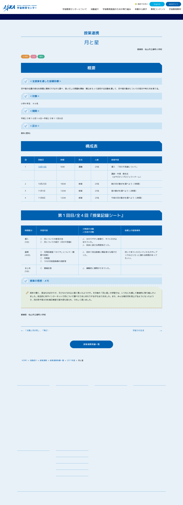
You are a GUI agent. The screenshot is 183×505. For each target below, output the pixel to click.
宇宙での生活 (138, 330)
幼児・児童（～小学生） (145, 389)
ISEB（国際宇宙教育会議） (68, 436)
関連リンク (60, 461)
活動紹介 (95, 9)
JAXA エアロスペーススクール (70, 418)
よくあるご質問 (62, 467)
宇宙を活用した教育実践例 (68, 440)
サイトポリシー (159, 495)
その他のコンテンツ (27, 476)
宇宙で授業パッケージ (67, 401)
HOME (24, 360)
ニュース (59, 448)
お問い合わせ (24, 398)
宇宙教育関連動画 (26, 467)
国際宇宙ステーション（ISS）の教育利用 (31, 471)
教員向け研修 (63, 389)
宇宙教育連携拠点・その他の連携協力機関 (34, 393)
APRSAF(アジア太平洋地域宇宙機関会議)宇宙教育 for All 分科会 (73, 431)
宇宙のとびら (24, 460)
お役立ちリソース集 (27, 464)
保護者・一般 (140, 398)
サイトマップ (145, 495)
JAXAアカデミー (64, 414)
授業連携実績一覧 (91, 344)
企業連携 (100, 398)
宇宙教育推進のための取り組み (117, 9)
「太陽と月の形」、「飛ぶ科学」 (37, 330)
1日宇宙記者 (63, 427)
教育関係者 (139, 402)
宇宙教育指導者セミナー (67, 411)
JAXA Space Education (28, 480)
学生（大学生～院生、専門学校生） (149, 395)
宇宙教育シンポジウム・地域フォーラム (106, 390)
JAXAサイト (173, 4)
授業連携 (43, 360)
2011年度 (71, 360)
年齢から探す (141, 9)
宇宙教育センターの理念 (29, 389)
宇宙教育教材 (175, 9)
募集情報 (59, 454)
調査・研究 (101, 395)
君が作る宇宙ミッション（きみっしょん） (73, 422)
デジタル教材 (24, 457)
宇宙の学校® (63, 408)
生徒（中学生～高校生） (145, 392)
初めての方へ (143, 4)
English (157, 4)
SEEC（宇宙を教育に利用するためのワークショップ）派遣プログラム (72, 396)
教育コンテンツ (158, 9)
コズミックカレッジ (66, 404)
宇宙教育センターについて (74, 9)
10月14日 (42, 166)
